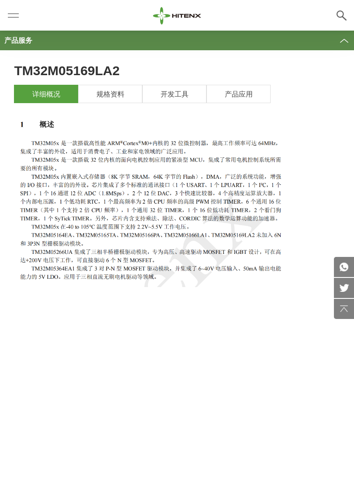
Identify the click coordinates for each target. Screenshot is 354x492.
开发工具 (175, 94)
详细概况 (46, 94)
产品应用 (239, 94)
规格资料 (110, 94)
